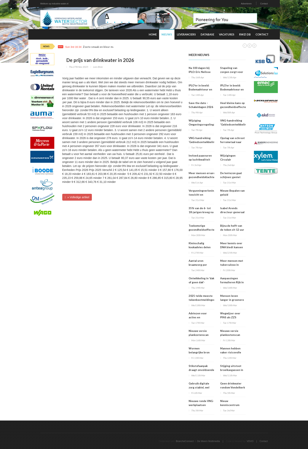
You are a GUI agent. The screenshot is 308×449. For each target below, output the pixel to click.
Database (207, 34)
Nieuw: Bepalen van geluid (232, 192)
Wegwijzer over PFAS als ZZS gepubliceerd (230, 317)
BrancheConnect (185, 441)
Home (153, 34)
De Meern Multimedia (208, 441)
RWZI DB (245, 34)
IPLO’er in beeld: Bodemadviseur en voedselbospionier (232, 89)
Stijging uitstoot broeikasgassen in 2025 (231, 369)
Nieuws (166, 34)
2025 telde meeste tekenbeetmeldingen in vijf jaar (202, 299)
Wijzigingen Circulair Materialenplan (230, 159)
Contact (264, 3)
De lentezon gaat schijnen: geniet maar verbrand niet (232, 177)
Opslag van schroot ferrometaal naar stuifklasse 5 (232, 142)
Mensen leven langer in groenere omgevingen (232, 299)
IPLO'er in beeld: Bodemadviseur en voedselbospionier (200, 89)
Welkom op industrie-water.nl (54, 3)
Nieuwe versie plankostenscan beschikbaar (199, 334)
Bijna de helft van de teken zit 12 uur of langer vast (232, 229)
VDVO (250, 441)
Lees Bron (98, 66)
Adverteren (246, 3)
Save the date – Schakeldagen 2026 (201, 105)
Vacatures (226, 34)
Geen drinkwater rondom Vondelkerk (232, 385)
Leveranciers (186, 34)
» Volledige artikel (77, 197)
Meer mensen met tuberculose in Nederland (231, 264)
